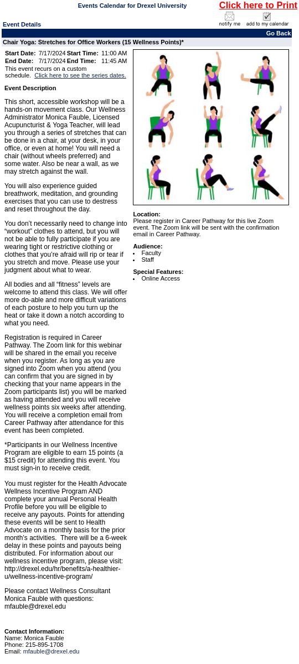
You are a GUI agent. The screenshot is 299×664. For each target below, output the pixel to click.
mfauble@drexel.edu (51, 651)
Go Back (278, 33)
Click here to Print (258, 5)
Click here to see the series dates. (80, 75)
